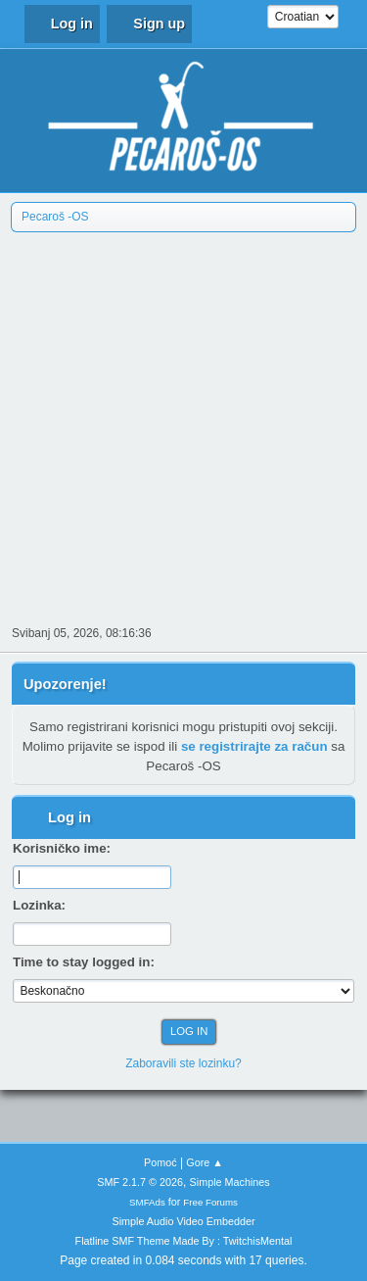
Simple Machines (230, 1182)
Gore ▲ (204, 1162)
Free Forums (210, 1202)
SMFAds (147, 1202)
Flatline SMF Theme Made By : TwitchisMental (184, 1241)
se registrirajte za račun (254, 746)
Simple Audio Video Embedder (183, 1221)
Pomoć (160, 1162)
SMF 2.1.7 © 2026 (140, 1182)
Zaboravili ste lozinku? (183, 1063)
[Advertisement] (183, 427)
